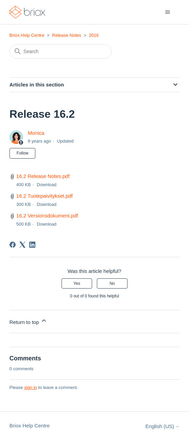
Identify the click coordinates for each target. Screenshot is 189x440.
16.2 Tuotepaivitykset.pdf (44, 196)
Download (46, 184)
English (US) (162, 426)
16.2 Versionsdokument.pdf (47, 215)
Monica (36, 133)
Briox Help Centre (27, 35)
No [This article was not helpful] (112, 283)
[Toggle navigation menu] (167, 12)
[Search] (60, 51)
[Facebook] (13, 245)
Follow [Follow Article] (23, 153)
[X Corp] (22, 245)
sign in (30, 387)
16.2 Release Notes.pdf (43, 176)
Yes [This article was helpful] (76, 283)
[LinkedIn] (32, 245)
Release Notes (66, 35)
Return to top (28, 321)
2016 (94, 35)
